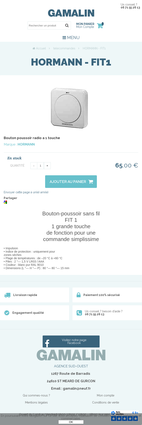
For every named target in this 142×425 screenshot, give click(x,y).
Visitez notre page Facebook (74, 341)
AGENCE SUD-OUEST (71, 366)
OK (71, 422)
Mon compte (105, 395)
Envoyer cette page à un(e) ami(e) (26, 192)
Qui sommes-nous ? (36, 395)
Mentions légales (36, 402)
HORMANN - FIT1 (71, 62)
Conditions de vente (105, 402)
